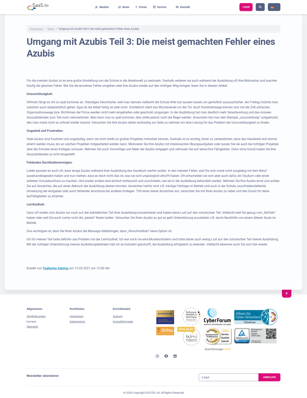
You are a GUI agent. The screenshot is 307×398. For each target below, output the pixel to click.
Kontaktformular (123, 321)
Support (118, 316)
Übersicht (32, 326)
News (50, 28)
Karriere (31, 321)
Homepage (36, 28)
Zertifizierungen (36, 316)
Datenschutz (77, 321)
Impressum (76, 316)
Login (246, 7)
